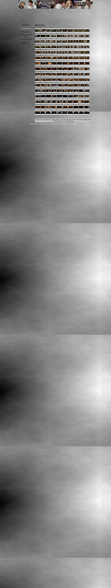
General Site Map (69, 121)
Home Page (38, 119)
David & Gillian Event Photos (68, 119)
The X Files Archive (82, 119)
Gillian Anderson (56, 119)
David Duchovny (46, 119)
